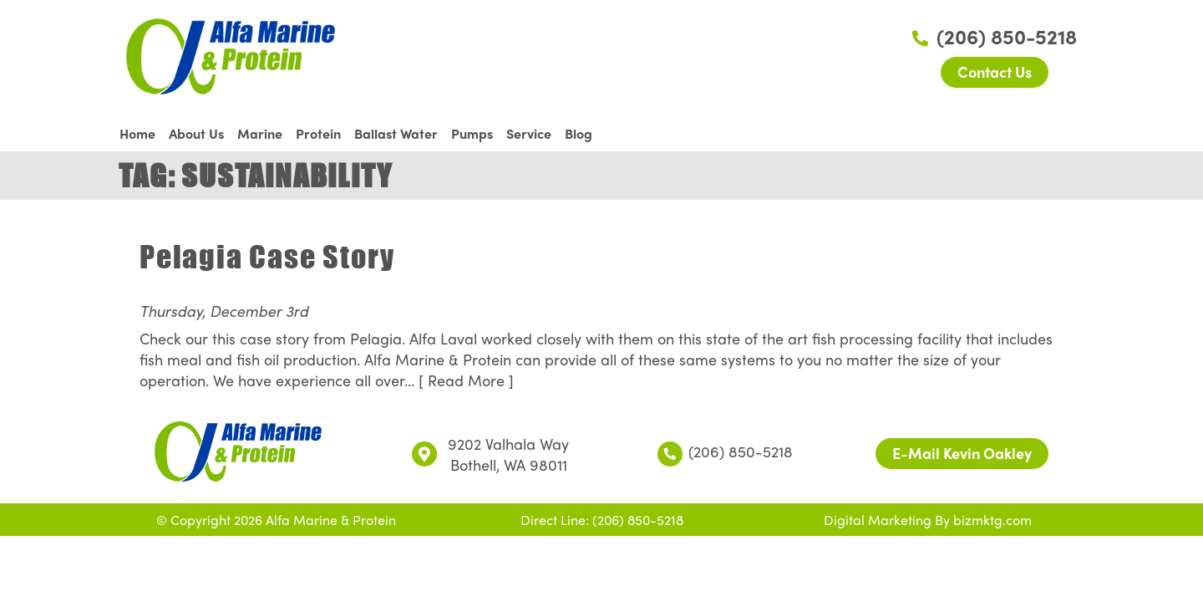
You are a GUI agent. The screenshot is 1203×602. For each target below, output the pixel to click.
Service (528, 133)
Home (137, 133)
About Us (196, 133)
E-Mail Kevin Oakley (962, 452)
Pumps (472, 133)
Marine (259, 133)
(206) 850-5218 (994, 36)
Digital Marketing (877, 519)
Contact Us (994, 71)
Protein (318, 133)
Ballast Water (396, 133)
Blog (578, 133)
